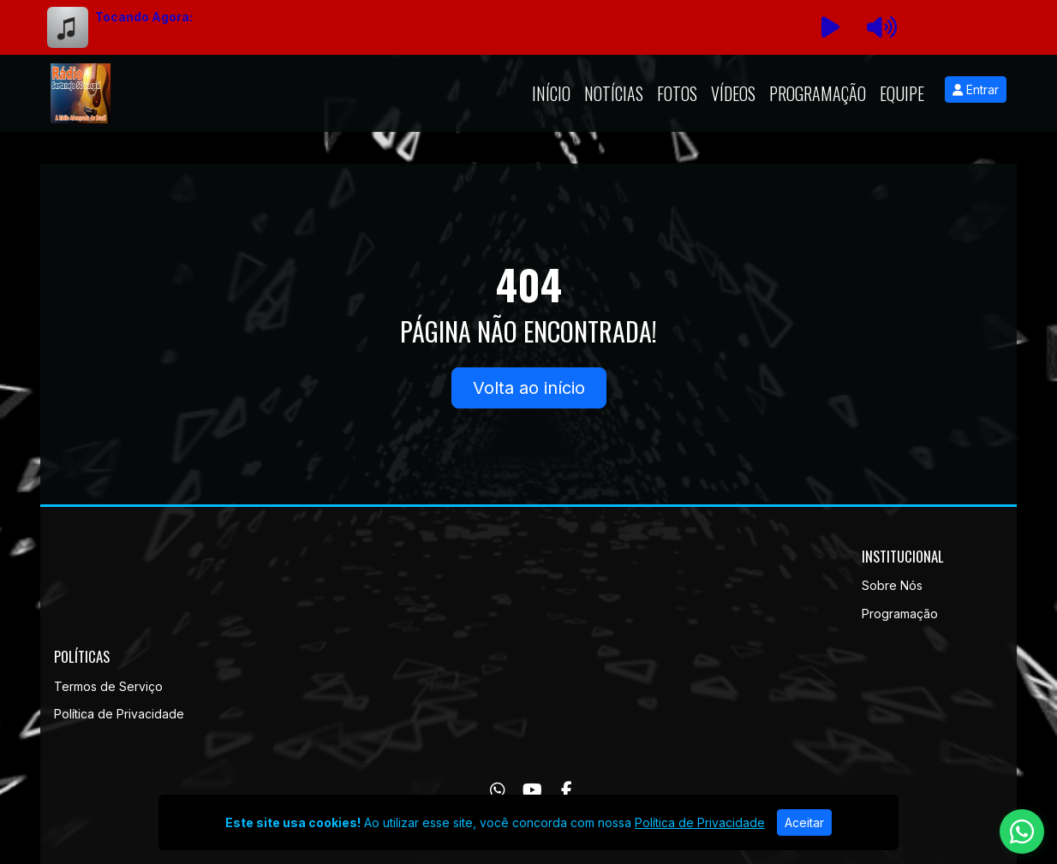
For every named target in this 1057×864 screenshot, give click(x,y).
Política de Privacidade (119, 713)
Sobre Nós (892, 585)
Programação (817, 93)
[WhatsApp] (497, 790)
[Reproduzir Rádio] (830, 27)
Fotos (677, 93)
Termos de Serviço (108, 686)
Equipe (902, 93)
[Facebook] (566, 790)
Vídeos (733, 93)
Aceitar (804, 822)
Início (551, 93)
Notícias (613, 93)
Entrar (975, 89)
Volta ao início (529, 388)
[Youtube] (532, 790)
